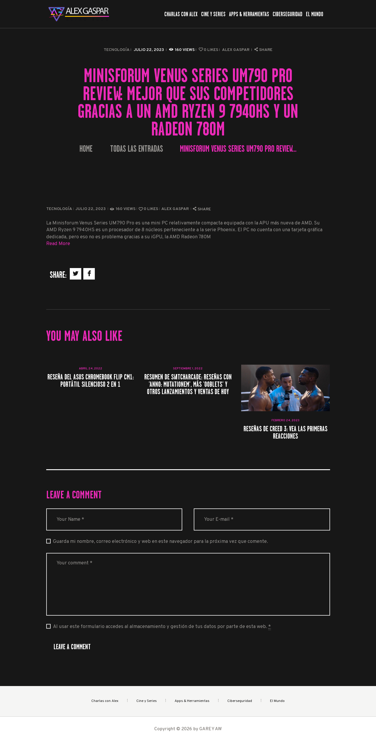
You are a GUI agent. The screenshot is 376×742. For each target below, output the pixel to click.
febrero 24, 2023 (285, 420)
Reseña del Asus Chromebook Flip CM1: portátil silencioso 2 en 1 (90, 380)
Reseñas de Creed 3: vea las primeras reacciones (285, 432)
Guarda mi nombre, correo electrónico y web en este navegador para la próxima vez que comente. (160, 541)
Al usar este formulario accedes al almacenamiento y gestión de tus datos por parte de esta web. (162, 627)
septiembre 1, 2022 (188, 369)
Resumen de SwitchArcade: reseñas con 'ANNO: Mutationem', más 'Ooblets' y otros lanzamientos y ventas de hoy (188, 384)
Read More (58, 244)
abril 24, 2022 (90, 369)
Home (85, 149)
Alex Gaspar (236, 49)
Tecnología (117, 49)
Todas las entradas (136, 148)
